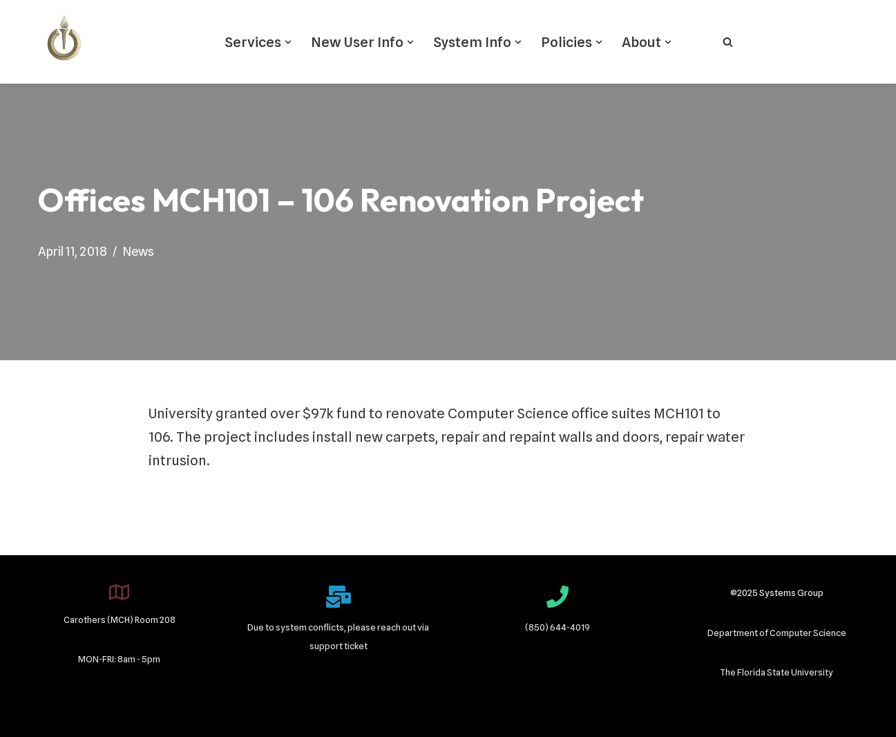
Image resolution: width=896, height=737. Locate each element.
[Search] (728, 42)
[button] (288, 42)
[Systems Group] (64, 41)
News (138, 251)
